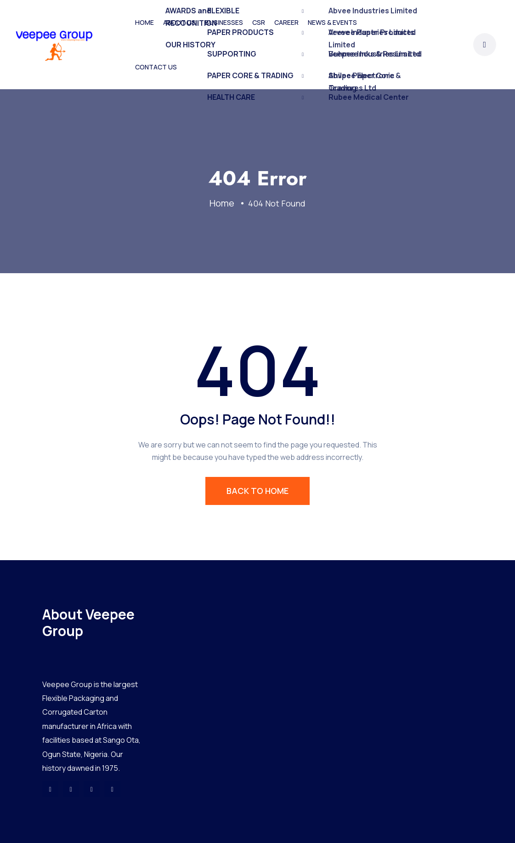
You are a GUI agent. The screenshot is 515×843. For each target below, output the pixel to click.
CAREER (286, 22)
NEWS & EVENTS (332, 22)
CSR (258, 22)
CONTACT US (156, 67)
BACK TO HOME (257, 490)
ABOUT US (179, 22)
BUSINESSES (224, 22)
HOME (144, 22)
